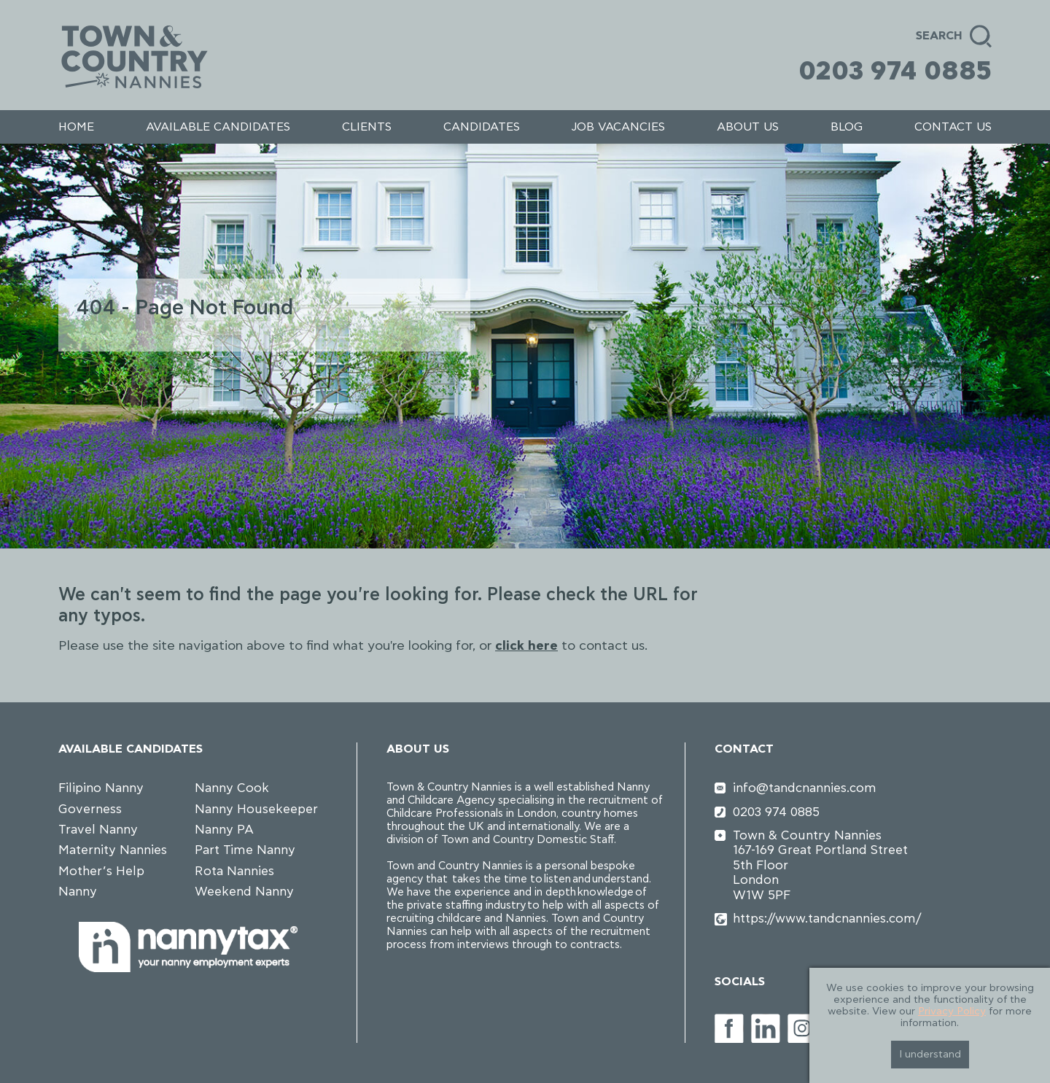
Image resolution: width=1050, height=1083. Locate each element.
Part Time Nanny (245, 850)
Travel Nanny (98, 829)
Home (76, 127)
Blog (847, 127)
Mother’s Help (101, 871)
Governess (90, 809)
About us (748, 127)
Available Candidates (218, 127)
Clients (367, 127)
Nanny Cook (232, 788)
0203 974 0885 (895, 71)
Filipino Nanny (101, 788)
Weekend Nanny (244, 891)
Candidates (481, 127)
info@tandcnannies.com (804, 788)
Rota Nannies (234, 871)
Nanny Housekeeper (256, 809)
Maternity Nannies (112, 850)
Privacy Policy (952, 1011)
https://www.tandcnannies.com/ (827, 918)
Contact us (953, 127)
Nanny (77, 891)
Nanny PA (224, 829)
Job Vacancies (618, 127)
